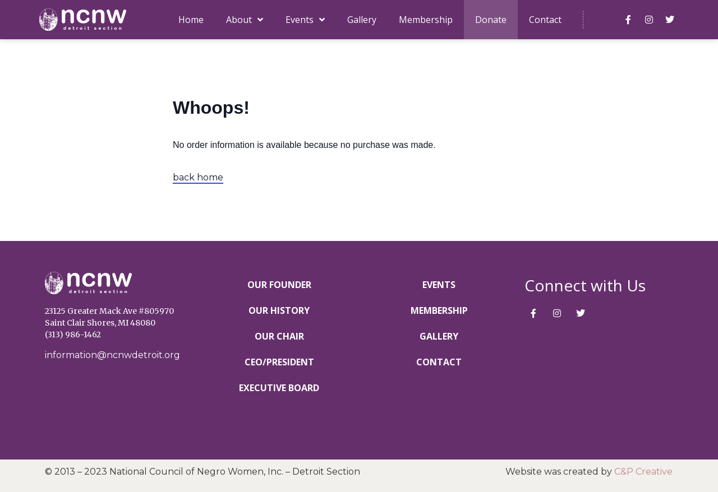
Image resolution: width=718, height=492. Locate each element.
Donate (491, 19)
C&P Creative (643, 471)
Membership (426, 19)
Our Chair (279, 336)
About (244, 20)
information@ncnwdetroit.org (112, 355)
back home (198, 177)
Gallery (361, 19)
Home (191, 19)
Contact (545, 19)
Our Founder (279, 285)
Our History (279, 310)
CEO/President (279, 362)
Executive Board (279, 388)
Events (305, 20)
